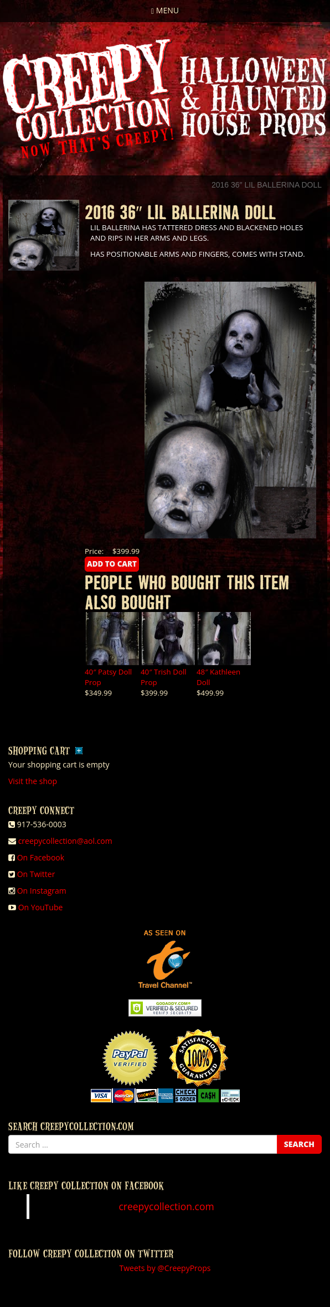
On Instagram (41, 890)
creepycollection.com (166, 1206)
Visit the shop (32, 781)
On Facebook (40, 857)
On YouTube (40, 907)
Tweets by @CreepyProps (165, 1268)
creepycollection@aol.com (65, 841)
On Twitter (36, 874)
